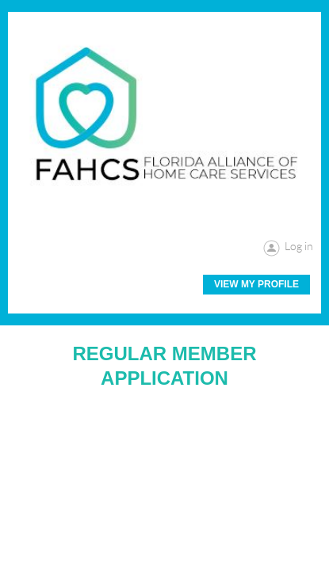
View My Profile (256, 284)
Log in (299, 246)
